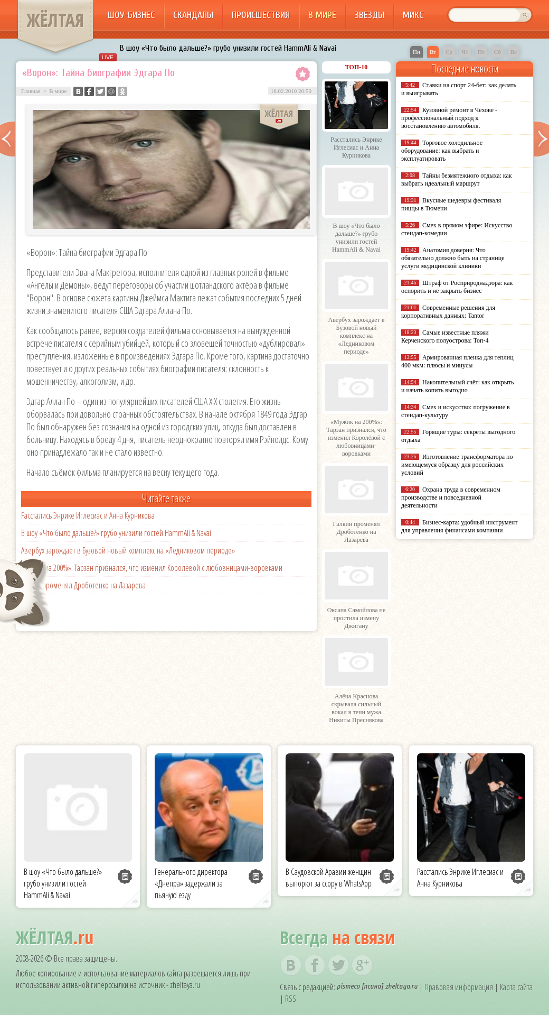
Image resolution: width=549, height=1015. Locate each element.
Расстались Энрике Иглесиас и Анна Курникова (88, 515)
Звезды (369, 15)
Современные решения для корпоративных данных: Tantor (448, 311)
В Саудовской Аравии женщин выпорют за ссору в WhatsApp (329, 877)
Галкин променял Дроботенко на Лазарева (83, 585)
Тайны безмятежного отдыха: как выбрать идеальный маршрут (456, 179)
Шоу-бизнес (131, 15)
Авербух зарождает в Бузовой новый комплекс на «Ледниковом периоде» (128, 550)
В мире (322, 15)
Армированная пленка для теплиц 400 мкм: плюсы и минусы (457, 361)
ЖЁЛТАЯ (55, 20)
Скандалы (193, 15)
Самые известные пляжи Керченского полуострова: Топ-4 (445, 336)
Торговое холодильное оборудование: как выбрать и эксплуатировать (441, 150)
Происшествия (261, 15)
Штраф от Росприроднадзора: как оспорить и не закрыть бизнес (457, 286)
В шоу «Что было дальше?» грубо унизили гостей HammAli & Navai (228, 48)
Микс (413, 15)
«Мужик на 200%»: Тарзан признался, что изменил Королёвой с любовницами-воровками (151, 568)
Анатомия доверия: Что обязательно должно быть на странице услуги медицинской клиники (452, 258)
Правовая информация (458, 987)
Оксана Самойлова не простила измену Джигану (356, 618)
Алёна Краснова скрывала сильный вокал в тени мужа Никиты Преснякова (356, 708)
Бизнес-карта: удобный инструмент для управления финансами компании (459, 526)
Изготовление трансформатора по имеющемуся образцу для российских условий (457, 464)
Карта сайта (516, 987)
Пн (416, 52)
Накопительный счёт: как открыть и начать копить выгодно (457, 386)
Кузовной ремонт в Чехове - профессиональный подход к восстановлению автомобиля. (449, 118)
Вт (433, 52)
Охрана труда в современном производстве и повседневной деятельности (450, 497)
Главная (31, 91)
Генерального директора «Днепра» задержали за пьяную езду (191, 883)
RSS (290, 998)
